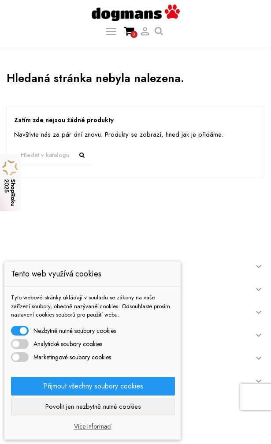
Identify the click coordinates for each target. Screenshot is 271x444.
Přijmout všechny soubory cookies (93, 386)
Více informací (92, 426)
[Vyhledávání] (53, 155)
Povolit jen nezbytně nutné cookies (93, 406)
